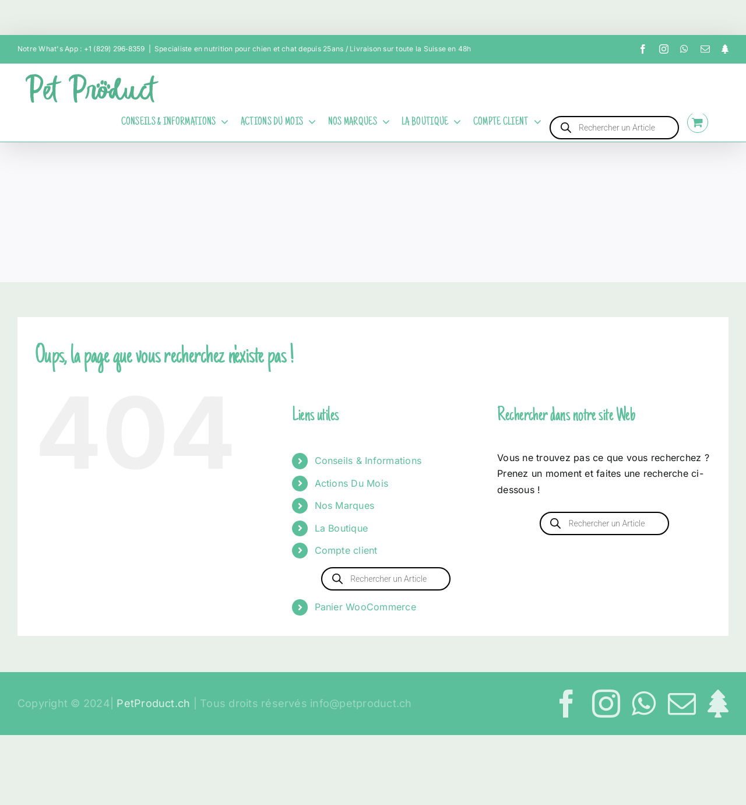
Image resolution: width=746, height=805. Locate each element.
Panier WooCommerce (365, 607)
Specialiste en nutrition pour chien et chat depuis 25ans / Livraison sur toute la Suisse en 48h (312, 48)
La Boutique (341, 528)
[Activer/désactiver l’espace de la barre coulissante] (723, 122)
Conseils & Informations (368, 460)
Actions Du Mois (352, 483)
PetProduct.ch (153, 703)
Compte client (346, 550)
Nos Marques (345, 505)
